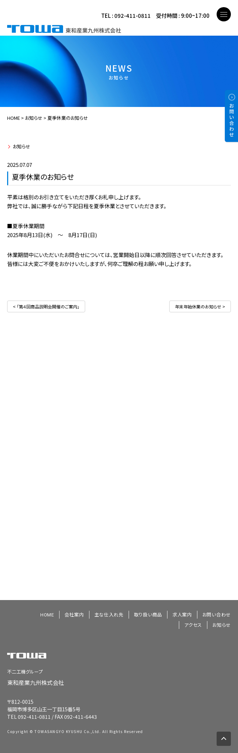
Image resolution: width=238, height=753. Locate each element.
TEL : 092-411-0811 (126, 15)
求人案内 (182, 615)
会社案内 (74, 615)
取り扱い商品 (148, 615)
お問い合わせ (216, 615)
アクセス (193, 625)
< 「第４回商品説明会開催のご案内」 (46, 306)
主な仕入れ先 (109, 615)
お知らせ (21, 146)
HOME (13, 117)
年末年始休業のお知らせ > (200, 306)
